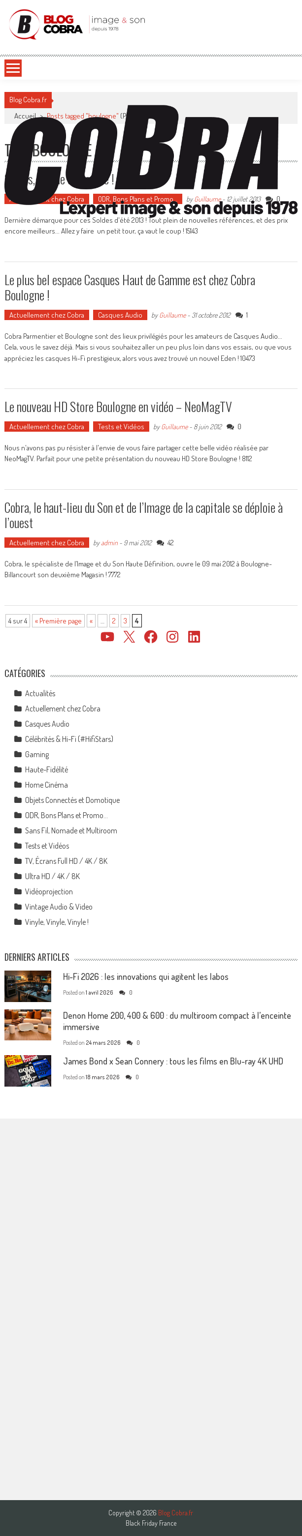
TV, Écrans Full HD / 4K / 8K (66, 861)
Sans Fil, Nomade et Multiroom (71, 830)
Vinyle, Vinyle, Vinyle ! (57, 922)
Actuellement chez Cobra (46, 315)
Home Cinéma (46, 785)
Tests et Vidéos (121, 426)
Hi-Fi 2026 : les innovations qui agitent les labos (146, 976)
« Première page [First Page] (58, 620)
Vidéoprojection (49, 891)
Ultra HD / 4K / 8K (52, 876)
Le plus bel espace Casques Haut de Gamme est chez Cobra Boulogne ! (129, 287)
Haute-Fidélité (46, 769)
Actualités (40, 693)
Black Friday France (151, 1523)
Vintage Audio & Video (59, 907)
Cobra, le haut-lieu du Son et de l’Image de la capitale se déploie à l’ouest (143, 515)
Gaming (37, 754)
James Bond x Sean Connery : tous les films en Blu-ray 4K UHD (173, 1061)
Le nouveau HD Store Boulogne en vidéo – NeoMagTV (118, 406)
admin (109, 542)
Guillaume (172, 315)
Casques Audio (120, 315)
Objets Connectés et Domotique (72, 800)
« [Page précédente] (91, 620)
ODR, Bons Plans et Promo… (66, 815)
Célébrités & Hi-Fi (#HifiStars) (69, 739)
